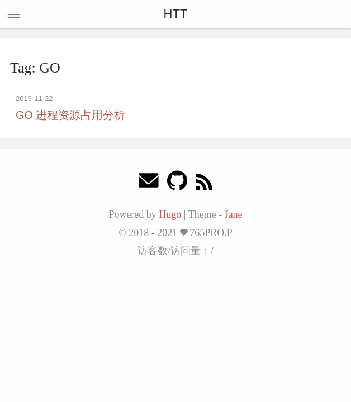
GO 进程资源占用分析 (70, 115)
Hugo (170, 214)
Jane (234, 214)
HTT (176, 14)
